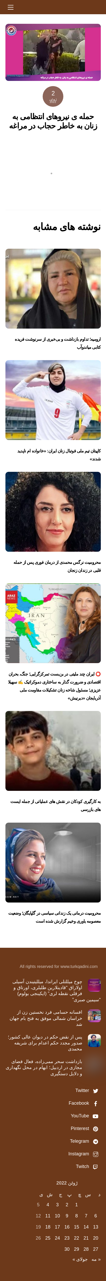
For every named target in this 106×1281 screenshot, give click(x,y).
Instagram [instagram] (84, 1153)
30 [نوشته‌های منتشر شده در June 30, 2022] (67, 1249)
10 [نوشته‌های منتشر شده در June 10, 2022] (57, 1215)
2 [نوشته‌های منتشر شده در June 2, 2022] (67, 1204)
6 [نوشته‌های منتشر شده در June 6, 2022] (95, 1215)
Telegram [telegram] (85, 1141)
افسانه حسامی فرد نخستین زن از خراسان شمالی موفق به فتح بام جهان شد (46, 1018)
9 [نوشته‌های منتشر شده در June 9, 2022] (67, 1215)
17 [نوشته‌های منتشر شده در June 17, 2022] (57, 1227)
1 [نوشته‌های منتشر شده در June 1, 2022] (76, 1204)
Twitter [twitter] (88, 1090)
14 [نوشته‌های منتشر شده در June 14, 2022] (86, 1227)
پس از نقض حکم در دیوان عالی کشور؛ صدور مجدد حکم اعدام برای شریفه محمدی (45, 1043)
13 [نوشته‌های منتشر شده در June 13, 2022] (95, 1227)
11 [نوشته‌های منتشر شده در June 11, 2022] (47, 1215)
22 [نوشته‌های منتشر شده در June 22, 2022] (76, 1238)
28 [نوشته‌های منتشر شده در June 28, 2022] (86, 1249)
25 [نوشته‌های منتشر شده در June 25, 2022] (47, 1238)
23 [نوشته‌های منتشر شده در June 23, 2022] (67, 1238)
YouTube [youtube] (86, 1115)
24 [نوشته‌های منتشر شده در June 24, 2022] (57, 1238)
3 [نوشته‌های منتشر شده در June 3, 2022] (57, 1204)
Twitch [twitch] (88, 1166)
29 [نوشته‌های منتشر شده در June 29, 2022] (76, 1249)
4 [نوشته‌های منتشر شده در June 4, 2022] (48, 1204)
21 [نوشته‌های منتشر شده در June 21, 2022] (86, 1238)
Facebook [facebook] (85, 1103)
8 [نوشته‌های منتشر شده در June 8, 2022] (76, 1215)
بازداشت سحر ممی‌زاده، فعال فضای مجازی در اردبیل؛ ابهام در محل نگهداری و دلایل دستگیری (44, 1067)
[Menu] (10, 7)
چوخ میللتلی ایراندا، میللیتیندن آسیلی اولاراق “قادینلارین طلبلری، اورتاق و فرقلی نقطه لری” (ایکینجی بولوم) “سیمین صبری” (56, 990)
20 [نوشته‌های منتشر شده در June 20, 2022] (95, 1238)
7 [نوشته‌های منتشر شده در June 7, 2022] (86, 1215)
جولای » (80, 1259)
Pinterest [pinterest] (86, 1128)
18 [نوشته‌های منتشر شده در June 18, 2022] (47, 1227)
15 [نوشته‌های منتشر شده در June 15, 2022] (76, 1227)
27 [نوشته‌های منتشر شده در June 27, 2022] (95, 1249)
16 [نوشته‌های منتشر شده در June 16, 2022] (67, 1227)
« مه (96, 1259)
